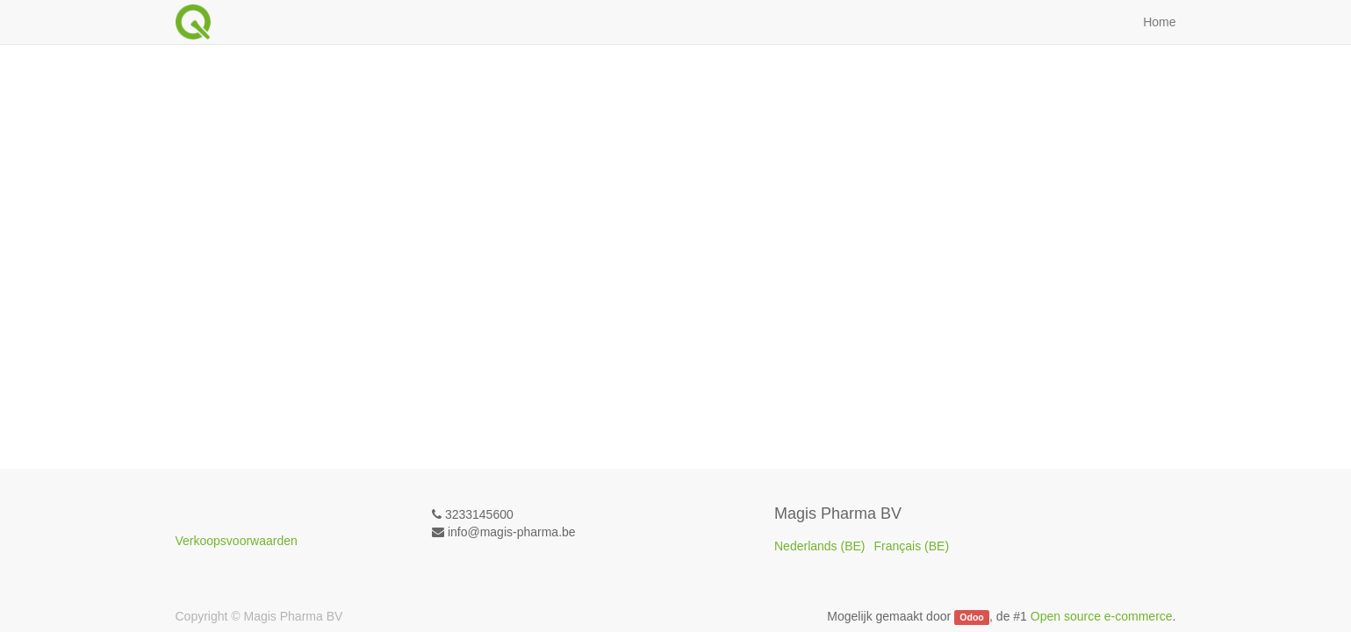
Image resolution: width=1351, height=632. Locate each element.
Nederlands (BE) (820, 546)
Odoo (971, 617)
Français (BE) (912, 546)
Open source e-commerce (1102, 616)
